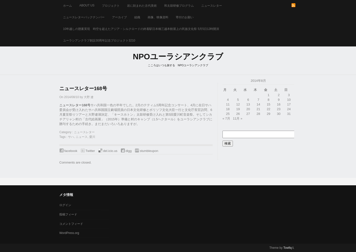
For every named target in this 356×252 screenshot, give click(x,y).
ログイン (65, 205)
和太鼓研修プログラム (179, 5)
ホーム (67, 5)
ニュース (82, 137)
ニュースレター (211, 5)
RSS (293, 5)
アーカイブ (119, 17)
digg (129, 151)
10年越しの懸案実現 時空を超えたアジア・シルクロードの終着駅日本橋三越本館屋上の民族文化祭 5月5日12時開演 (141, 29)
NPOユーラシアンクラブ (178, 56)
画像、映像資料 (158, 17)
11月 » (237, 118)
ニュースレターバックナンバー (84, 17)
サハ (71, 137)
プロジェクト (111, 5)
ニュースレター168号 (83, 88)
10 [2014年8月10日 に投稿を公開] (288, 100)
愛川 (92, 137)
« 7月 (226, 118)
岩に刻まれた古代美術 (142, 5)
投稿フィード (68, 214)
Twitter (90, 151)
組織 (137, 17)
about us (86, 5)
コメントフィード (71, 224)
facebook (70, 151)
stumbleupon (149, 151)
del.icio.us (110, 151)
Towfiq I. (288, 248)
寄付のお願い (185, 17)
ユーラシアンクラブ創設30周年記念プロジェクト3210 (99, 40)
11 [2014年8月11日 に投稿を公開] (227, 104)
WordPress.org (69, 233)
